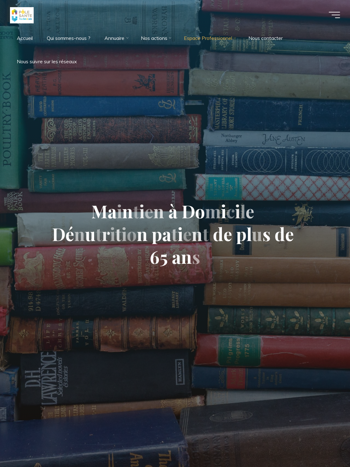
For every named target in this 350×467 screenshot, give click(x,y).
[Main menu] (334, 15)
